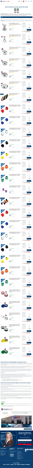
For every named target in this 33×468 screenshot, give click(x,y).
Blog (17, 450)
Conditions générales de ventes (20, 456)
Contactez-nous (2, 450)
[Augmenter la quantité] (26, 30)
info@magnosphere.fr (6, 413)
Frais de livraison (13, 42)
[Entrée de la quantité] (24, 30)
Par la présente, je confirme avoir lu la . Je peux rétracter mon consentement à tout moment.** (25, 442)
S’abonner (27, 444)
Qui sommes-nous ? (19, 451)
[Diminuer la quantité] (22, 30)
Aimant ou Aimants (19, 452)
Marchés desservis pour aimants (20, 453)
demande (29, 27)
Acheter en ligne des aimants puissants (4, 452)
